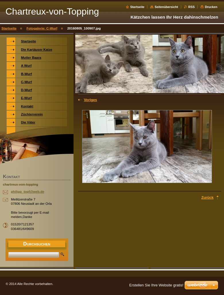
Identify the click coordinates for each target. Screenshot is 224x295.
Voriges (90, 100)
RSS (191, 7)
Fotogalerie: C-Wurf (41, 28)
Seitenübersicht (166, 7)
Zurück (207, 197)
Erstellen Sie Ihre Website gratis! (156, 285)
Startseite (137, 7)
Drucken (211, 7)
